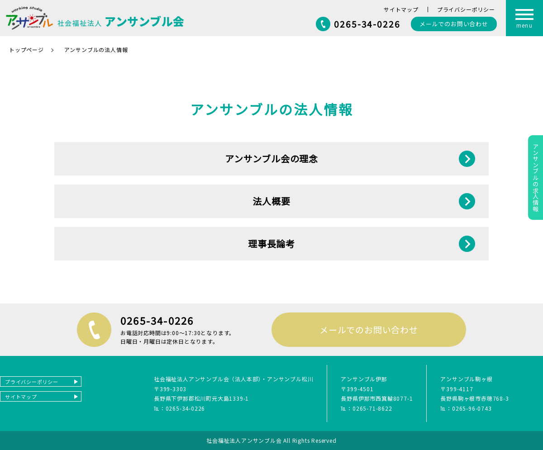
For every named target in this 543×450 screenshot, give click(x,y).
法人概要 (271, 201)
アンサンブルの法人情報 (96, 49)
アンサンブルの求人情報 (535, 177)
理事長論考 (271, 243)
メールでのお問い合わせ (368, 329)
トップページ (26, 49)
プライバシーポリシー (466, 9)
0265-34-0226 (367, 24)
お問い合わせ (453, 23)
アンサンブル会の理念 (271, 158)
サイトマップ (401, 9)
